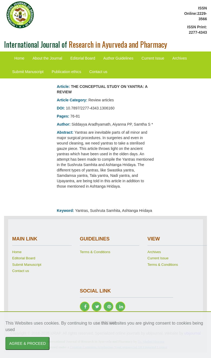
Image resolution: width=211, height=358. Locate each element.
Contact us (98, 72)
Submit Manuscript (28, 72)
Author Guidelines (118, 58)
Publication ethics (66, 72)
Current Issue (152, 58)
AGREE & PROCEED (27, 343)
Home (19, 58)
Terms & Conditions (95, 252)
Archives (179, 58)
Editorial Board (82, 58)
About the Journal (47, 58)
